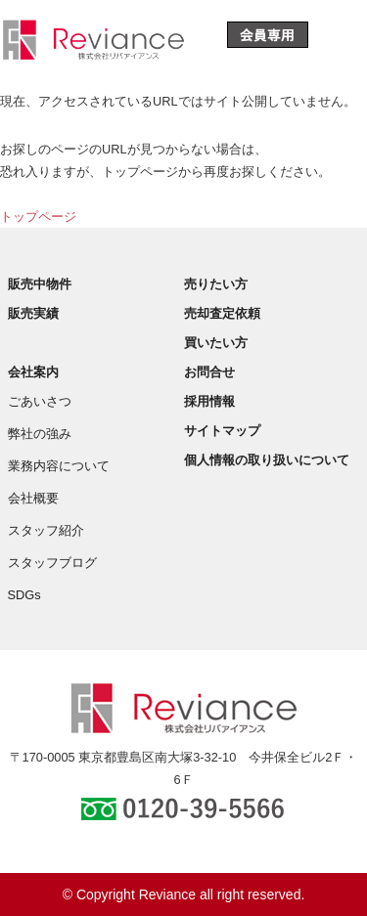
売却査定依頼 (222, 313)
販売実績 (33, 313)
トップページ (38, 216)
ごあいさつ (39, 401)
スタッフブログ (52, 562)
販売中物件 (39, 284)
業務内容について (59, 465)
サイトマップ (222, 430)
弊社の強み (39, 433)
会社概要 (33, 498)
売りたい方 (216, 284)
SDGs (24, 595)
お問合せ (209, 372)
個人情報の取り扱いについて (266, 460)
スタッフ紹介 (46, 530)
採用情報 (209, 401)
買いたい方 (216, 342)
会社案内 (33, 372)
